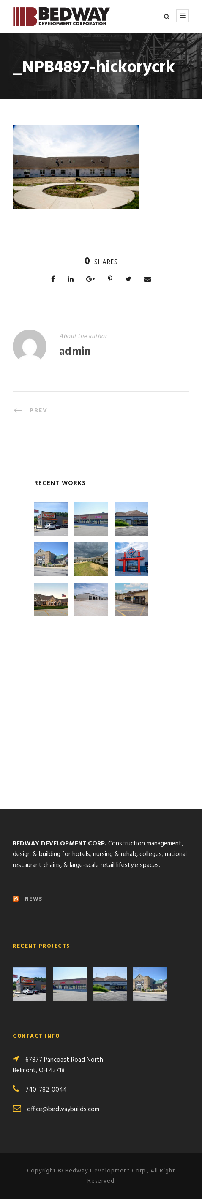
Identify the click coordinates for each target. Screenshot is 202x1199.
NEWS (34, 899)
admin (74, 352)
